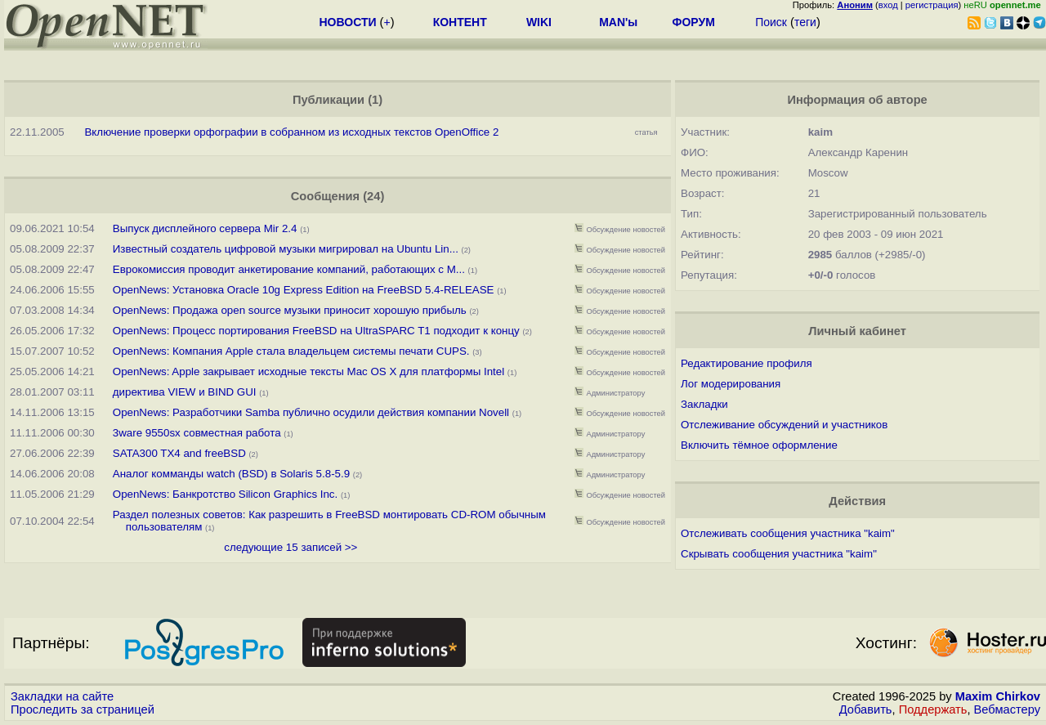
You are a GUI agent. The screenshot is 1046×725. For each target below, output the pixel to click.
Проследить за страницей (82, 709)
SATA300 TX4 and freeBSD (179, 453)
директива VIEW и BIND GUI (185, 392)
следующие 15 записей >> (290, 547)
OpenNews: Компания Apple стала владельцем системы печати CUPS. (291, 351)
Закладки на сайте (62, 696)
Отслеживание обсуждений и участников (784, 424)
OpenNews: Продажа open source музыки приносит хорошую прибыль (290, 310)
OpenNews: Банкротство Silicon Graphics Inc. (225, 494)
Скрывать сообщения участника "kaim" (779, 554)
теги (805, 22)
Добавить (865, 709)
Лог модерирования (730, 384)
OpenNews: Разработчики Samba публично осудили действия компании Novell (311, 412)
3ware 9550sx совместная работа (197, 433)
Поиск (771, 22)
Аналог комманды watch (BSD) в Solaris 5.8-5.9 (231, 474)
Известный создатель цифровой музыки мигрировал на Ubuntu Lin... (285, 249)
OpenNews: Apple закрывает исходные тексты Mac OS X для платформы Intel (308, 371)
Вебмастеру (1007, 709)
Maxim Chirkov (997, 696)
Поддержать (933, 709)
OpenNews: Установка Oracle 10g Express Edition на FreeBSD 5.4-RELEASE (303, 290)
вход (888, 5)
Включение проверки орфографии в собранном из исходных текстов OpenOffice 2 (291, 132)
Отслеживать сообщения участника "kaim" (788, 533)
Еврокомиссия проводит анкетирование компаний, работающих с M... (289, 269)
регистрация (932, 5)
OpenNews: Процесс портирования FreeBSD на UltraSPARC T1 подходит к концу (316, 330)
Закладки (704, 404)
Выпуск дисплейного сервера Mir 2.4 (205, 228)
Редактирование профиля (746, 363)
